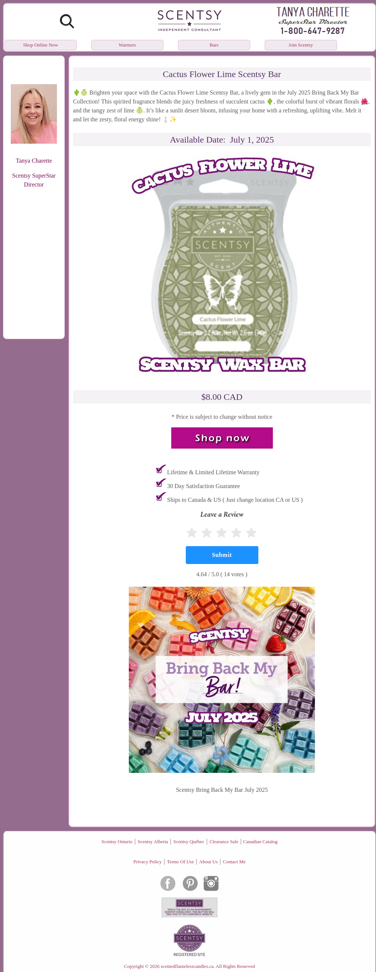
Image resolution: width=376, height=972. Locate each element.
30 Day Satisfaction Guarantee (203, 486)
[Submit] (222, 555)
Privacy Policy (147, 861)
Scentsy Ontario (116, 841)
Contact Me (234, 861)
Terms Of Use (180, 861)
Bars (214, 45)
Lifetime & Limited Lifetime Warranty (213, 472)
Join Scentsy (301, 45)
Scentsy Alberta (153, 841)
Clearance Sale (224, 841)
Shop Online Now (40, 45)
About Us (208, 861)
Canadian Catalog (260, 841)
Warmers (127, 45)
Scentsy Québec (188, 841)
